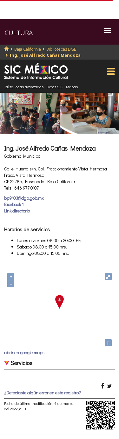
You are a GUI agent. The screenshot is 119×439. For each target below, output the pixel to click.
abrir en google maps (24, 352)
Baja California (27, 49)
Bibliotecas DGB (61, 49)
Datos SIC (55, 86)
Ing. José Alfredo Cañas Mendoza (45, 55)
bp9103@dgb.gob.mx (23, 198)
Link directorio (17, 211)
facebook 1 (13, 204)
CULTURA (19, 32)
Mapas (72, 86)
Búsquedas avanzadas (24, 86)
